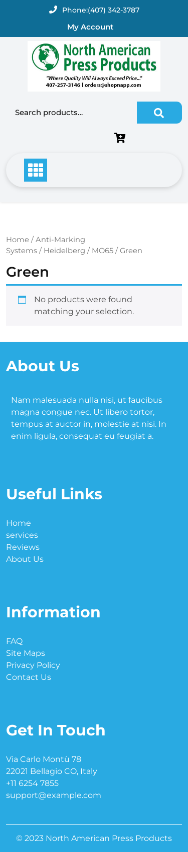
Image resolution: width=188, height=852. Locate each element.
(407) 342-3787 (113, 10)
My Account (90, 27)
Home (17, 239)
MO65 (102, 250)
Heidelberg (64, 250)
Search (159, 113)
